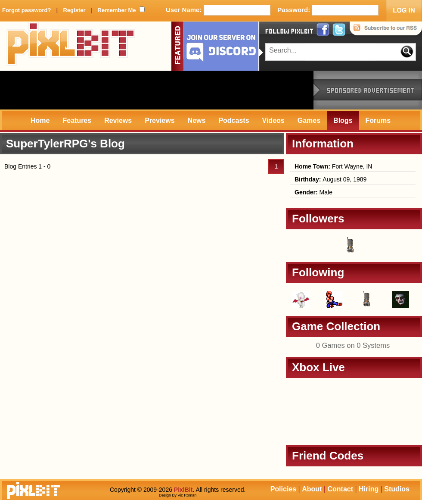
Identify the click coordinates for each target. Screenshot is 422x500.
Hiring (369, 489)
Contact (340, 489)
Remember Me (117, 10)
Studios (397, 489)
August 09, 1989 (330, 179)
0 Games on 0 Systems (353, 345)
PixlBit (71, 46)
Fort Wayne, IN (333, 166)
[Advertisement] (156, 90)
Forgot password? (26, 10)
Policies (283, 489)
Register (74, 10)
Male (313, 192)
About (312, 489)
